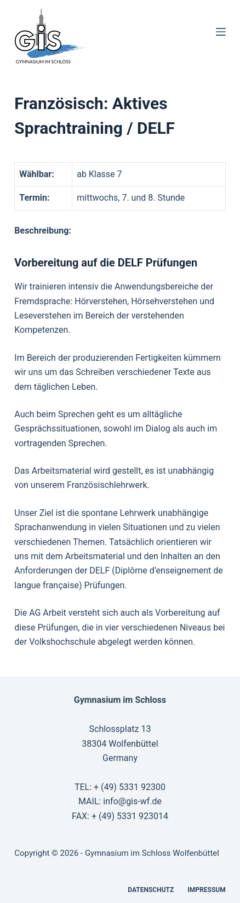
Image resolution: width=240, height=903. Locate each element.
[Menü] (221, 32)
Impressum (206, 890)
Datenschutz (151, 890)
